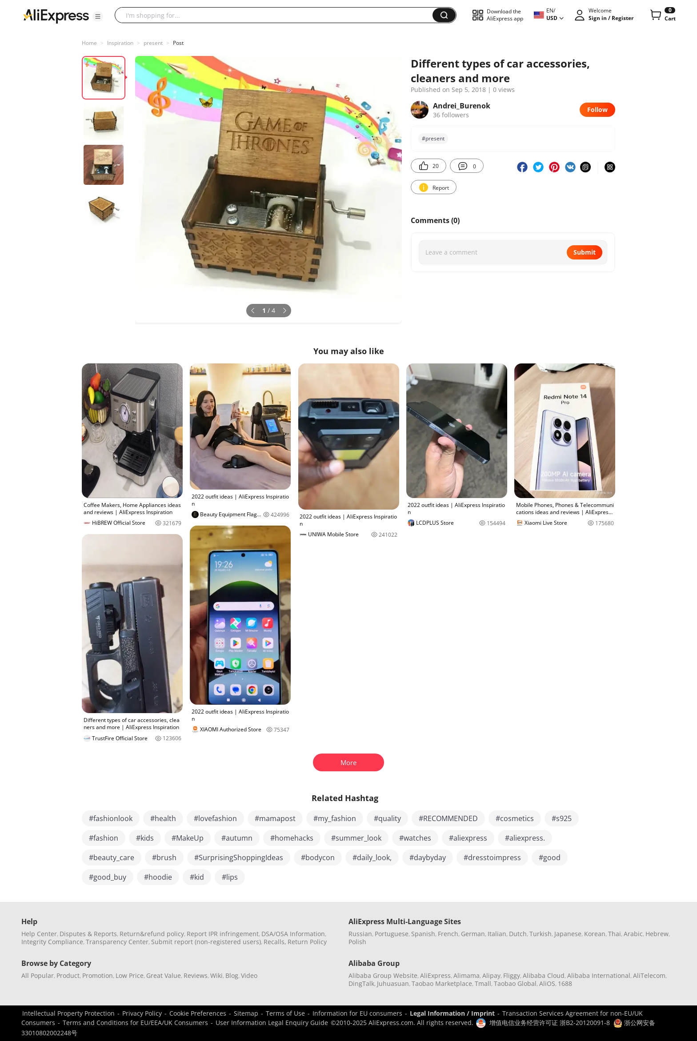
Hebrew (657, 933)
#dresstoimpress (492, 857)
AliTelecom (649, 975)
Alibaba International (598, 975)
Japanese (567, 933)
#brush (164, 857)
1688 (565, 983)
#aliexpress (468, 838)
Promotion (97, 975)
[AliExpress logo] (56, 15)
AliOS (547, 983)
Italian (497, 933)
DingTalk (361, 983)
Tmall (483, 983)
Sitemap (246, 1013)
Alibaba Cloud (544, 975)
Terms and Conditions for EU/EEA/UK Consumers (135, 1022)
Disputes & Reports (88, 933)
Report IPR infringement (223, 933)
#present (433, 138)
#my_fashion (334, 818)
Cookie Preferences (197, 1013)
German (473, 933)
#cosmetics (515, 818)
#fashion (103, 838)
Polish (357, 941)
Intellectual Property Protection (68, 1013)
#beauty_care (111, 857)
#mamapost (275, 818)
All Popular (37, 975)
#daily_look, (372, 857)
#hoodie (158, 877)
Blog (231, 975)
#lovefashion (215, 818)
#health (163, 818)
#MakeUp (188, 838)
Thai (614, 933)
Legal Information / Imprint (452, 1013)
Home (89, 43)
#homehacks (291, 838)
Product (68, 975)
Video (249, 975)
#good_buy (107, 877)
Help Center (39, 933)
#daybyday (427, 857)
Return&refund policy (152, 933)
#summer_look (356, 838)
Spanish (423, 933)
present (153, 43)
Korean (594, 933)
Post (178, 43)
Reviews (196, 975)
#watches (415, 838)
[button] (97, 16)
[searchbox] (277, 15)
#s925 (562, 818)
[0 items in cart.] (662, 15)
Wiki (216, 975)
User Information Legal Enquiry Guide (272, 1022)
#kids (145, 838)
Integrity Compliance (52, 941)
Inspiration (120, 43)
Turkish (540, 933)
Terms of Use (285, 1013)
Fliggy (511, 975)
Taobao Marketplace (442, 983)
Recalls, (275, 941)
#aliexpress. (525, 838)
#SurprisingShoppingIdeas (238, 857)
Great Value (163, 975)
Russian (360, 933)
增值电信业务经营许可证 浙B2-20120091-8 (549, 1022)
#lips (230, 877)
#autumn (236, 838)
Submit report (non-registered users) (206, 941)
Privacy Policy (142, 1013)
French (448, 933)
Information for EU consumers (357, 1013)
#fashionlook (110, 818)
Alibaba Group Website (382, 975)
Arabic (633, 933)
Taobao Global (515, 983)
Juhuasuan (393, 983)
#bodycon (318, 857)
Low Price (130, 975)
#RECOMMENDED (448, 818)
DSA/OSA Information (293, 933)
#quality (387, 818)
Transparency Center (117, 941)
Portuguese (392, 933)
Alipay (491, 975)
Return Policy (307, 941)
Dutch (518, 933)
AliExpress (435, 975)
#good (550, 857)
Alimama (466, 975)
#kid (197, 877)
